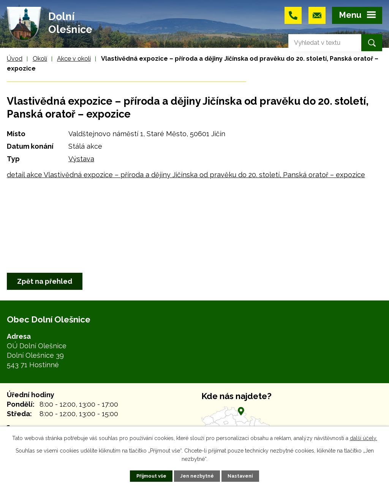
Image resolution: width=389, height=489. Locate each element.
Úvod (14, 58)
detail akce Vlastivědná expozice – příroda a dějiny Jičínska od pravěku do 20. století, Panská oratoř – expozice (186, 175)
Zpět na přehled (44, 281)
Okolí (40, 58)
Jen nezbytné (197, 476)
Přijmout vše (151, 476)
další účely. (363, 438)
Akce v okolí (74, 58)
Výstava (81, 159)
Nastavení (240, 476)
